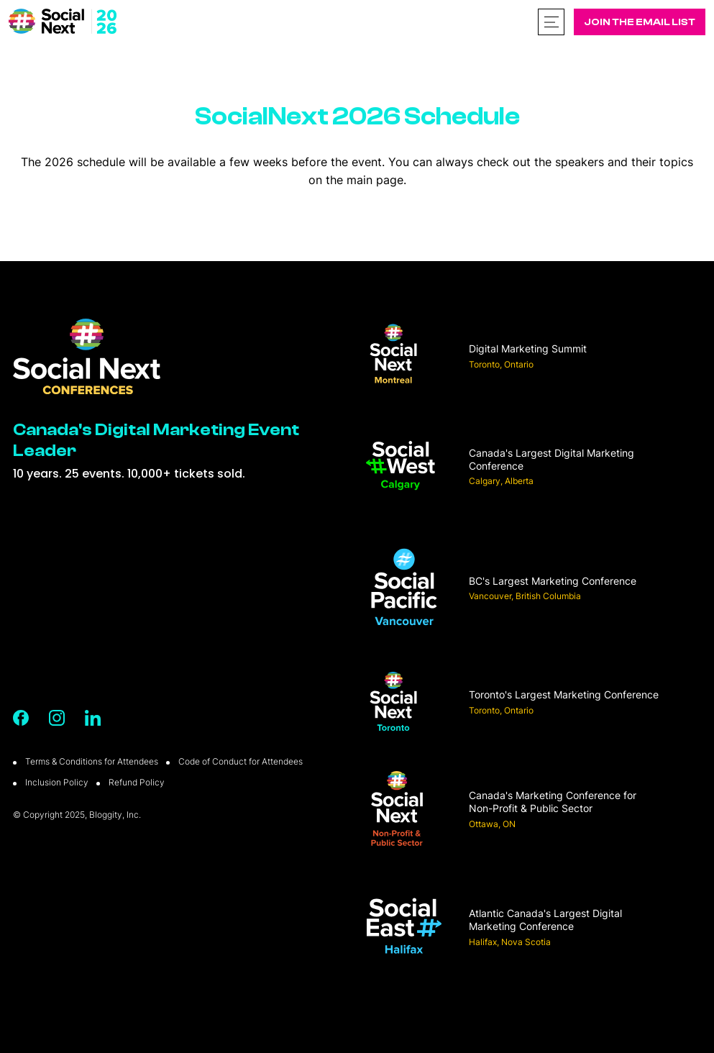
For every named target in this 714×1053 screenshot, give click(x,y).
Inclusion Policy (56, 782)
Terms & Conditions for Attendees (91, 761)
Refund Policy (137, 782)
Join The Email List (639, 22)
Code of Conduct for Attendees (240, 761)
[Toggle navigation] (551, 22)
